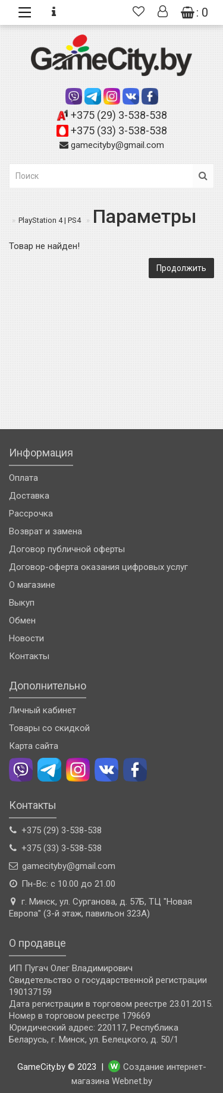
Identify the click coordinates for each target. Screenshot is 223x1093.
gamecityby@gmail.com (117, 145)
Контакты (29, 656)
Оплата (23, 478)
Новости (26, 638)
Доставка (29, 495)
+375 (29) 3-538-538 (119, 115)
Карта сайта (33, 746)
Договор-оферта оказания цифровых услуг (98, 567)
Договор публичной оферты (67, 549)
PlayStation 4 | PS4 (49, 220)
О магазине (32, 584)
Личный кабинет (42, 710)
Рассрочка (31, 513)
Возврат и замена (45, 531)
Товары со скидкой (49, 728)
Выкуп (21, 602)
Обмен (22, 620)
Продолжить (181, 268)
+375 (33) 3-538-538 (119, 130)
